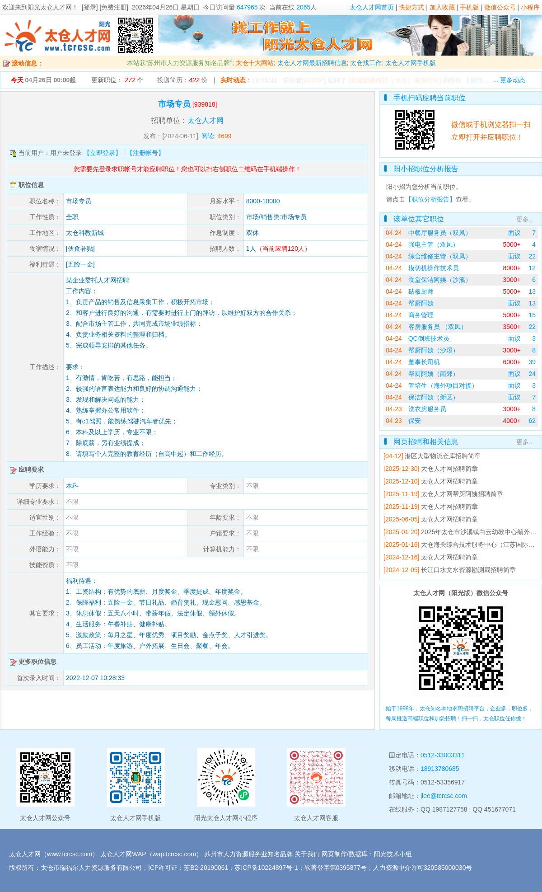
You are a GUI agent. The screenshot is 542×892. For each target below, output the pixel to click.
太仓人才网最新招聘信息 (312, 62)
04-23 (394, 409)
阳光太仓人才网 (50, 7)
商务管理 (421, 315)
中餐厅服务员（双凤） (440, 232)
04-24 (394, 232)
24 (532, 373)
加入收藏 (442, 7)
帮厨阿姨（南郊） (433, 373)
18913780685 (440, 768)
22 (532, 256)
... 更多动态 (509, 80)
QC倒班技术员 (428, 338)
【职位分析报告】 (430, 199)
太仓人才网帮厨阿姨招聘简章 (462, 494)
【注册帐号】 (145, 152)
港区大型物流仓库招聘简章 (443, 456)
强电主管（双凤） (433, 244)
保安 (414, 420)
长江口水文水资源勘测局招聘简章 (468, 569)
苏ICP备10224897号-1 (266, 867)
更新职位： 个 (117, 80)
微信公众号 (500, 7)
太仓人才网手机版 (410, 62)
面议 (514, 232)
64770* (313, 80)
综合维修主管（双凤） (440, 256)
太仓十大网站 (255, 62)
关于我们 (307, 854)
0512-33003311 (443, 755)
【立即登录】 (102, 152)
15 (532, 315)
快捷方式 (411, 7)
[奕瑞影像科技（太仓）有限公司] (394, 80)
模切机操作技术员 (433, 268)
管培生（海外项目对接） (443, 385)
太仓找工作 (366, 62)
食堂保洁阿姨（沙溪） (440, 279)
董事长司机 (424, 362)
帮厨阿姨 (421, 303)
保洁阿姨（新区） (433, 397)
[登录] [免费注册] (105, 7)
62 (532, 420)
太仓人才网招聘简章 (449, 468)
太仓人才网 (205, 120)
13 (532, 291)
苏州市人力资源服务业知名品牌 (248, 854)
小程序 (530, 7)
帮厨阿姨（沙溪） (433, 350)
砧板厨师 (421, 291)
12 (532, 268)
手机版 (469, 7)
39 (532, 362)
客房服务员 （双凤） (437, 326)
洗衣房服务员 (427, 409)
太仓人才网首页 (372, 7)
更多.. (524, 219)
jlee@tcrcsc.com (444, 795)
